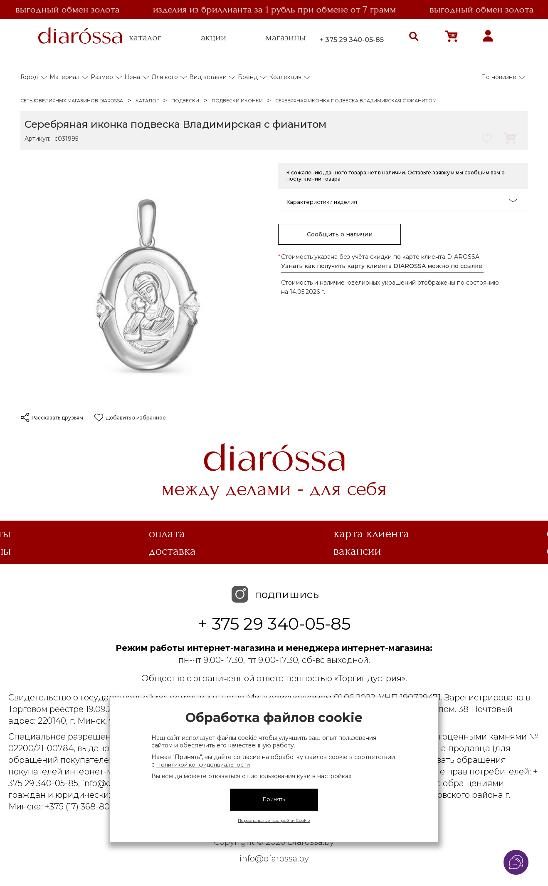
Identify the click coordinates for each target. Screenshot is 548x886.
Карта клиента (371, 533)
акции (213, 37)
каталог (145, 37)
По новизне (498, 77)
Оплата (167, 533)
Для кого (164, 77)
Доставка (172, 551)
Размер (102, 77)
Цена (132, 77)
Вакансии (357, 551)
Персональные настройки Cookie (274, 820)
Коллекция (285, 77)
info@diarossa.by (274, 859)
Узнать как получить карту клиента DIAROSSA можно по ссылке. (382, 266)
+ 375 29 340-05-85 (351, 40)
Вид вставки (208, 77)
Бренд (248, 77)
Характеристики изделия (401, 201)
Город (29, 77)
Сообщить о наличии (340, 234)
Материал (64, 77)
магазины (286, 37)
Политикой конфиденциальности (203, 764)
